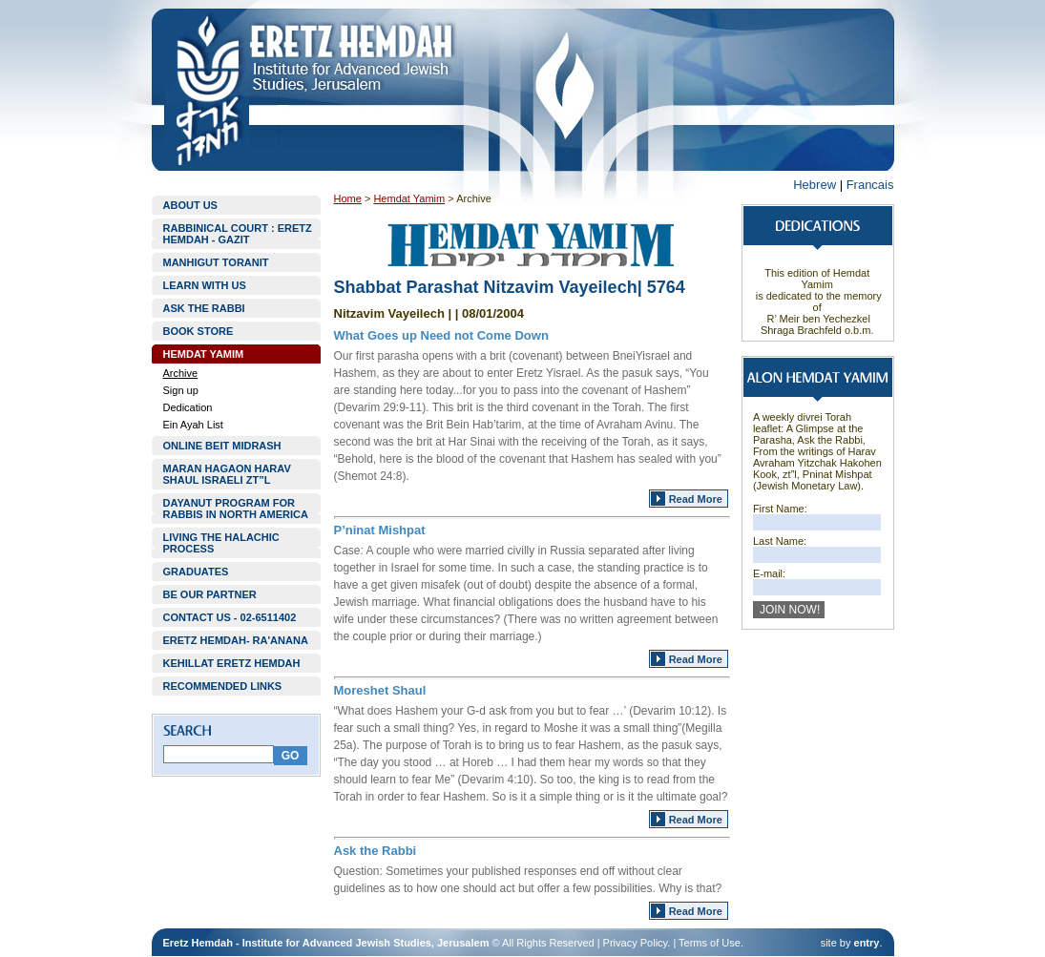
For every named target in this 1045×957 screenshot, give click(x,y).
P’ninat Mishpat (380, 530)
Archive (181, 373)
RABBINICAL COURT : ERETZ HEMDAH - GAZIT (237, 233)
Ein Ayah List (193, 424)
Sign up (181, 390)
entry (867, 942)
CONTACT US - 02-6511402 (230, 617)
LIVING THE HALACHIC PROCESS (221, 542)
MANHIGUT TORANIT (216, 262)
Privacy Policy (635, 942)
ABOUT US (190, 205)
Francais (870, 184)
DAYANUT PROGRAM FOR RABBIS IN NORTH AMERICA (235, 508)
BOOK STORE (198, 331)
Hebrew (814, 184)
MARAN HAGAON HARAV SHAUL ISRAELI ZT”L (227, 474)
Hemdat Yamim (409, 198)
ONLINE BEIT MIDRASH (222, 445)
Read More (695, 499)
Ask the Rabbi (375, 850)
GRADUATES (196, 571)
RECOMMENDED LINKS (222, 686)
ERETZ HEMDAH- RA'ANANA (235, 640)
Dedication (188, 407)
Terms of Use (710, 942)
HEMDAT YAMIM (203, 354)
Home (348, 198)
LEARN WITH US (204, 285)
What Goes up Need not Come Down (441, 335)
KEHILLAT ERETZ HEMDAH (232, 663)
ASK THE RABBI (204, 308)
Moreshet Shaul (380, 690)
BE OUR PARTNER (210, 594)
